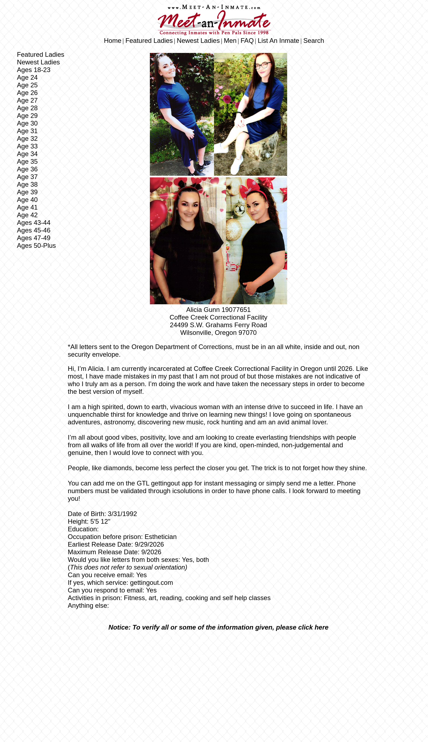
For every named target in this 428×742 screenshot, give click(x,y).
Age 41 (27, 207)
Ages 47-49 (33, 238)
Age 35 (27, 161)
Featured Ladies (149, 40)
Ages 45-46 (33, 230)
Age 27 (27, 100)
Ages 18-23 (33, 69)
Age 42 (27, 215)
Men (230, 40)
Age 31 (27, 131)
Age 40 (27, 199)
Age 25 (27, 85)
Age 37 (27, 176)
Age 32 (27, 138)
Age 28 (27, 108)
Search (313, 40)
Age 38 (27, 184)
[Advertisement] (218, 676)
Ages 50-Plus (36, 245)
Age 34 (27, 153)
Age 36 (27, 169)
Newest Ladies (198, 40)
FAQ (247, 40)
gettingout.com (151, 582)
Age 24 (27, 77)
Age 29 (27, 115)
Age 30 (27, 123)
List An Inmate (278, 40)
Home (112, 40)
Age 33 (27, 146)
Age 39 (27, 192)
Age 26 (27, 92)
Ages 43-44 (33, 222)
